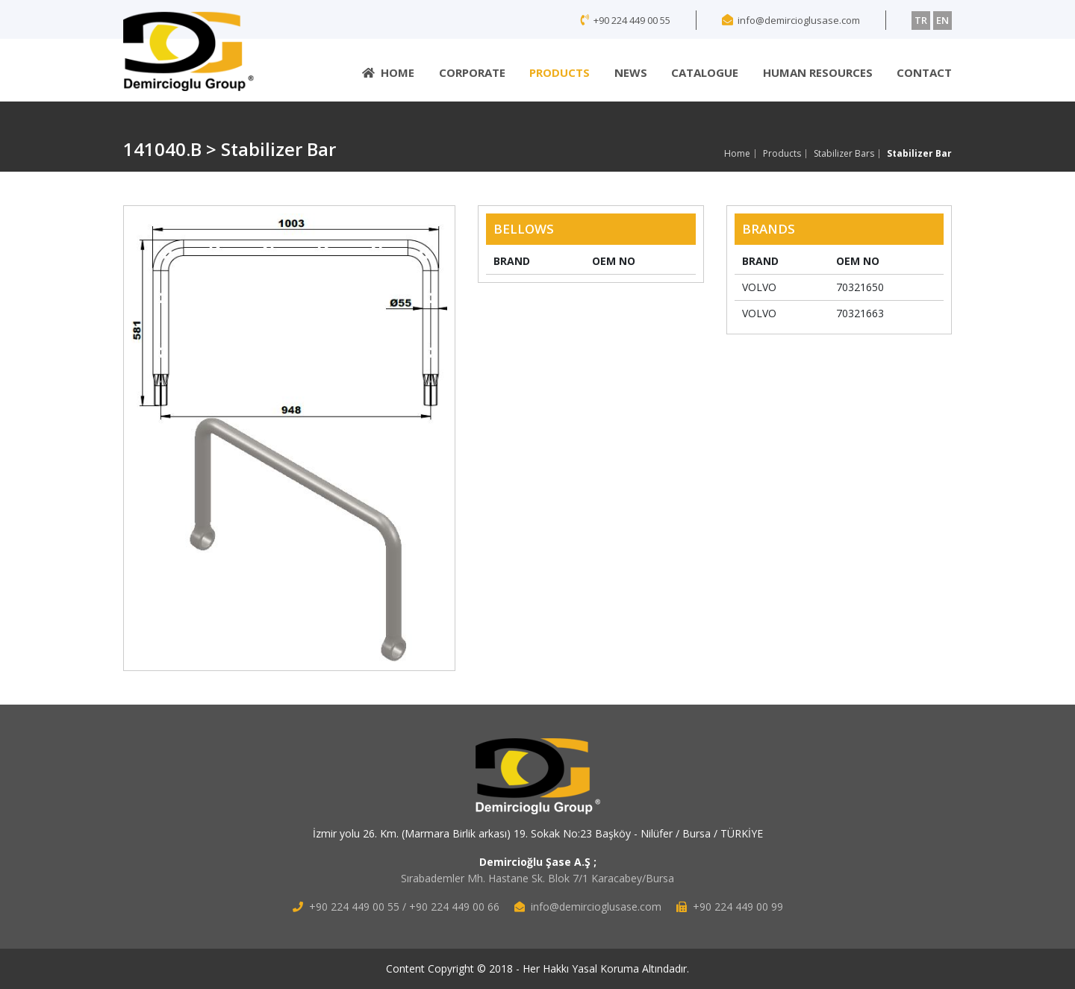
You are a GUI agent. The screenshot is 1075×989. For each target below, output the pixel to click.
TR (920, 20)
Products (782, 153)
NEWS (630, 72)
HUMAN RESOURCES (818, 72)
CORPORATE (472, 72)
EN (942, 20)
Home (737, 153)
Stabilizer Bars (844, 153)
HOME (388, 72)
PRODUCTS (559, 72)
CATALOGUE (704, 72)
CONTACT (924, 72)
